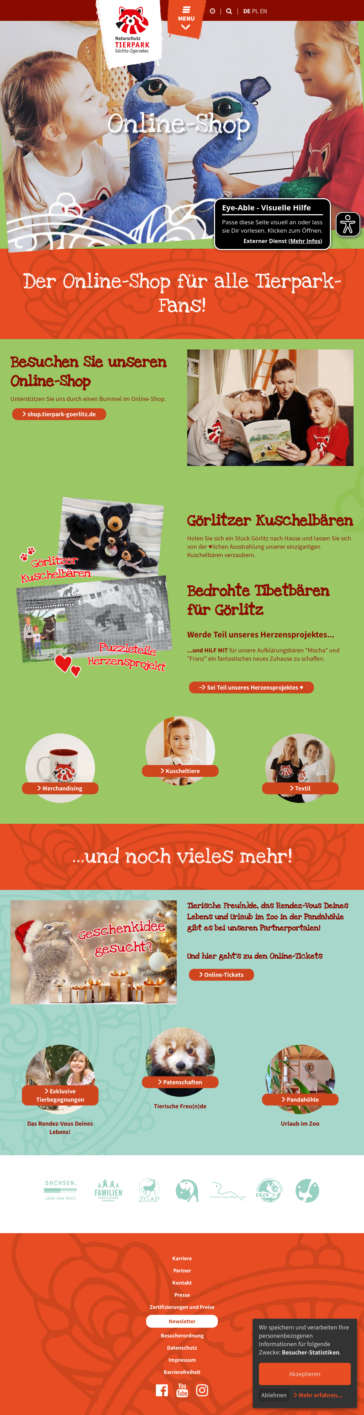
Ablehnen (274, 1395)
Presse (182, 1295)
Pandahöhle (303, 1099)
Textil (302, 788)
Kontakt (182, 1282)
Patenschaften (182, 1082)
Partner (182, 1270)
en (263, 11)
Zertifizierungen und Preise (182, 1307)
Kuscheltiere (183, 771)
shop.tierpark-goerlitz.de (61, 414)
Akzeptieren (305, 1374)
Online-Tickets (224, 975)
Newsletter (182, 1321)
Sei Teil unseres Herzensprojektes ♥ (255, 687)
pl (256, 11)
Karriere (182, 1258)
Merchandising (62, 788)
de (247, 11)
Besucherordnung (182, 1335)
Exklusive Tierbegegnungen (60, 1095)
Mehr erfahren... (320, 1395)
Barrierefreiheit (182, 1372)
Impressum (182, 1360)
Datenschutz (182, 1347)
